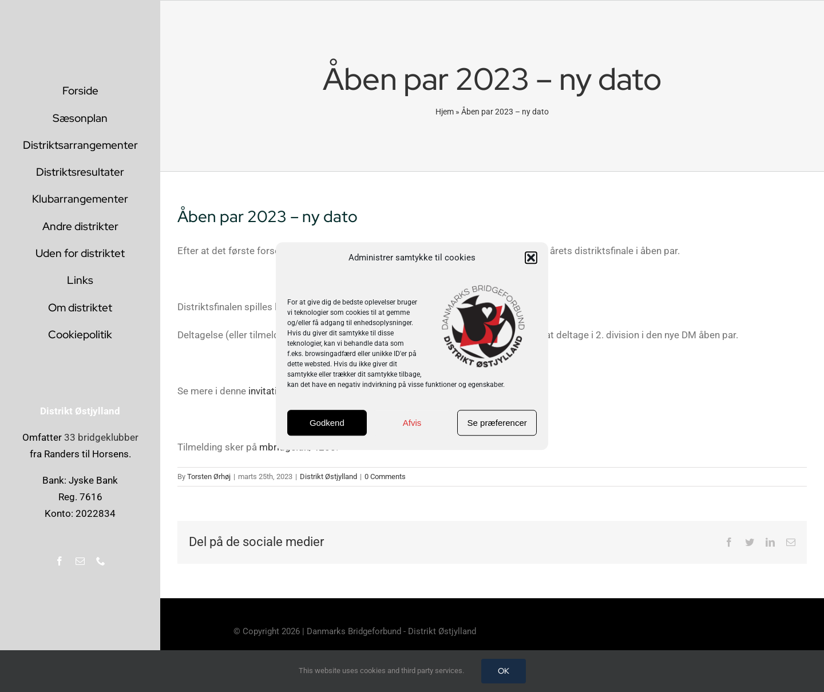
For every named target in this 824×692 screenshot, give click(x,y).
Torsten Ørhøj (209, 476)
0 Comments (385, 476)
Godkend (327, 423)
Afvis (412, 423)
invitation (268, 391)
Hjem (444, 111)
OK (503, 671)
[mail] (80, 561)
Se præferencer (497, 423)
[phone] (100, 561)
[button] (531, 258)
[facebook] (59, 561)
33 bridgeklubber (101, 437)
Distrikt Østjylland (328, 476)
